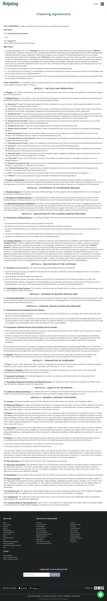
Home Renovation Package (43, 543)
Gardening (73, 540)
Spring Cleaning (40, 528)
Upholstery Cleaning (76, 538)
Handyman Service (75, 524)
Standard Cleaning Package (10, 541)
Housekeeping (40, 526)
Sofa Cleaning (74, 532)
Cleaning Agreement (9, 532)
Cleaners (38, 523)
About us (5, 526)
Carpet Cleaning (74, 536)
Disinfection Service (41, 536)
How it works (7, 524)
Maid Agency (40, 540)
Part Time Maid (40, 538)
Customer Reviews (8, 538)
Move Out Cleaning (41, 532)
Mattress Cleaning (75, 534)
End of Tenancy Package (43, 541)
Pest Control (73, 530)
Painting (72, 523)
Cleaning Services (41, 524)
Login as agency (7, 555)
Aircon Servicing (41, 530)
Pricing (5, 528)
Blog (4, 547)
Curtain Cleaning (75, 528)
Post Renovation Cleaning (43, 534)
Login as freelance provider (10, 559)
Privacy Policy (7, 534)
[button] (102, 4)
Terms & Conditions (8, 543)
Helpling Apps (7, 530)
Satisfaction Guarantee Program (12, 545)
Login (96, 4)
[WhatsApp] (100, 594)
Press (4, 540)
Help (4, 536)
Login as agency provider (10, 557)
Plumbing (73, 526)
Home (4, 523)
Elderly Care (73, 541)
